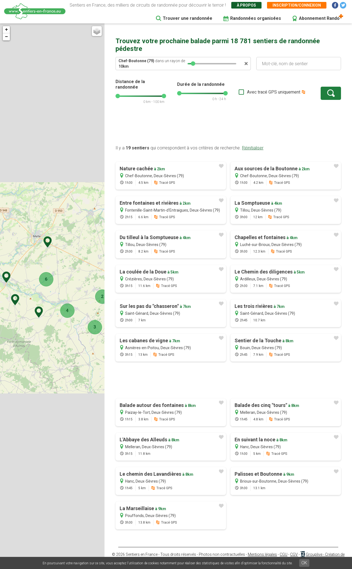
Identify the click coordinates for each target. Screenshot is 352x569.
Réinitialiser (252, 148)
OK (304, 562)
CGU (283, 554)
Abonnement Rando (319, 18)
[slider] (193, 63)
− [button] (6, 37)
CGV (294, 554)
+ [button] (6, 29)
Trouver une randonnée (187, 18)
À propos (246, 5)
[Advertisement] (228, 127)
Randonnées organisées (255, 18)
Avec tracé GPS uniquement (273, 92)
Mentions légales (262, 554)
